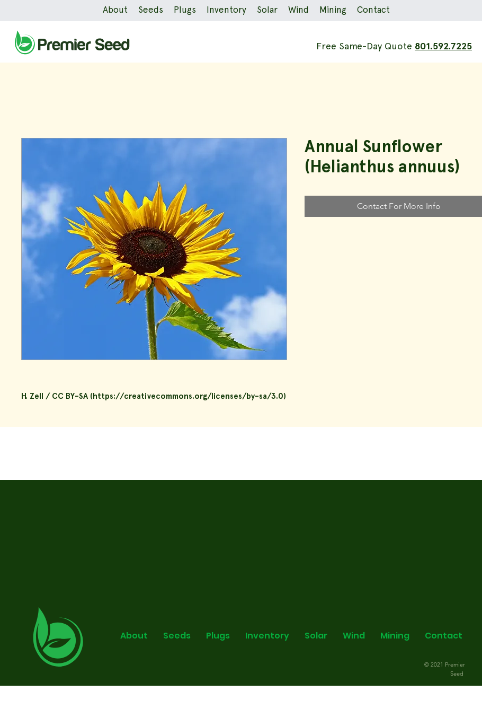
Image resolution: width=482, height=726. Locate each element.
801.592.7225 (443, 46)
